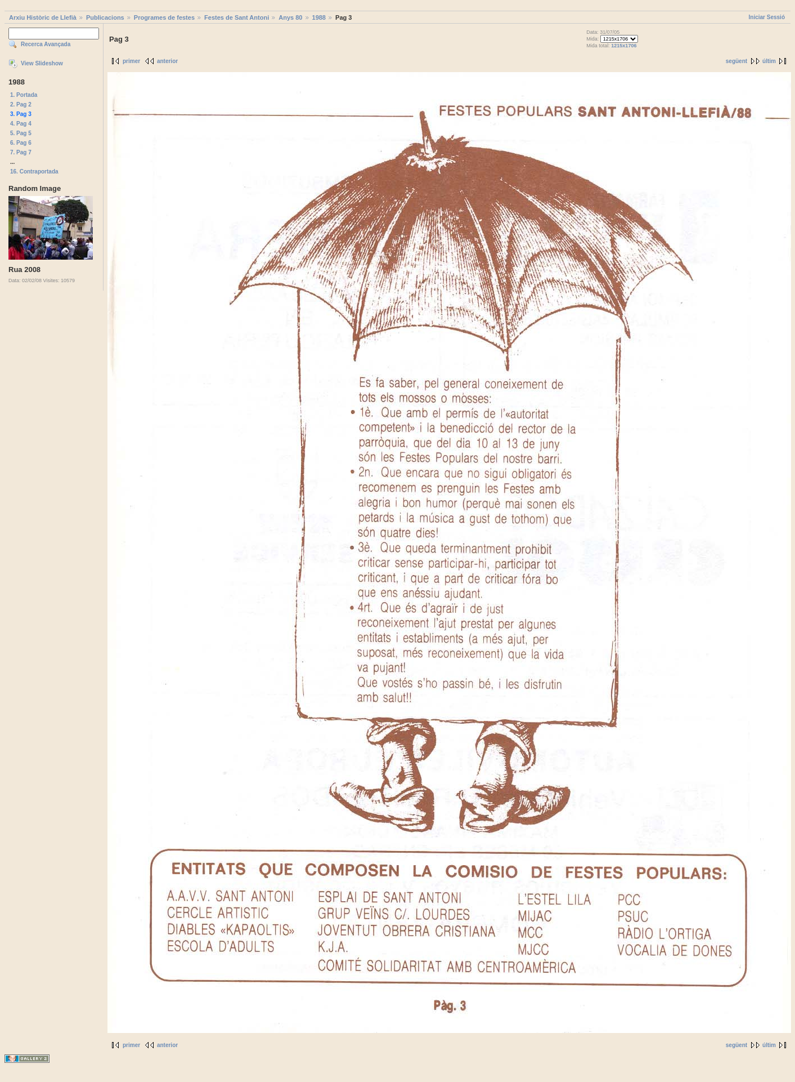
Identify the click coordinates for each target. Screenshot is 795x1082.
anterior (167, 61)
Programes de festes (164, 17)
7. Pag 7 (21, 152)
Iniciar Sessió (767, 17)
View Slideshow (42, 63)
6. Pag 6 (21, 143)
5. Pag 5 (21, 133)
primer (131, 61)
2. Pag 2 (21, 104)
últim (769, 61)
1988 (319, 17)
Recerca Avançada (45, 44)
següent (736, 61)
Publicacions (105, 17)
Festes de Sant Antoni (236, 17)
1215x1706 (623, 45)
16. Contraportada (34, 171)
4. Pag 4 (21, 124)
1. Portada (23, 95)
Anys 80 (290, 17)
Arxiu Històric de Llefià (43, 17)
